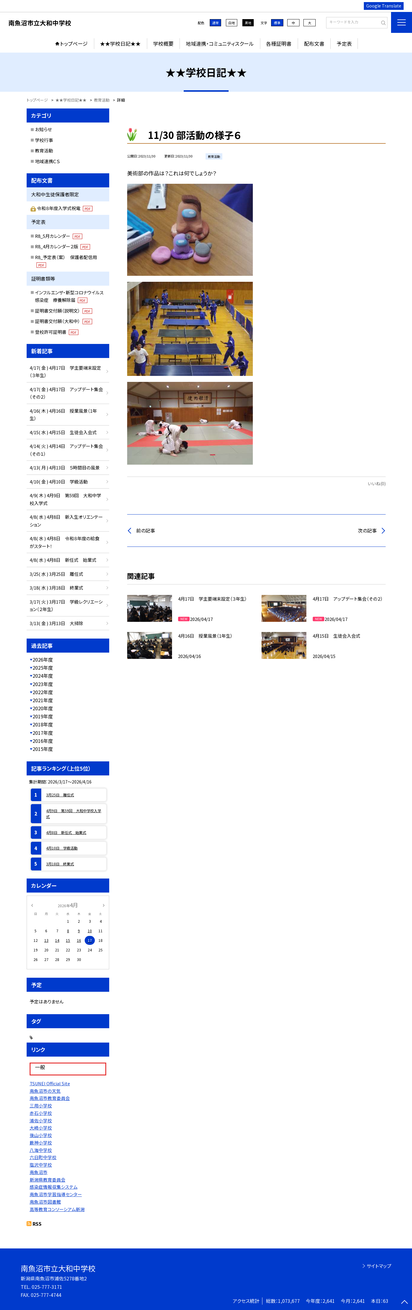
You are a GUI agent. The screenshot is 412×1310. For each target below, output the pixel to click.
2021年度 (43, 700)
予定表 (344, 43)
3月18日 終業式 (60, 863)
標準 (277, 22)
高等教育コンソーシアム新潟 (57, 1209)
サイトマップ (379, 1265)
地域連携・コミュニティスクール (220, 43)
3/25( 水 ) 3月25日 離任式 (56, 574)
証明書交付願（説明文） (63, 310)
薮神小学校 (41, 1142)
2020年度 (43, 708)
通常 (215, 22)
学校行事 (44, 140)
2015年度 (43, 748)
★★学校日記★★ (120, 43)
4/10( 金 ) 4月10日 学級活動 (59, 481)
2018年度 (43, 724)
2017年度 (43, 732)
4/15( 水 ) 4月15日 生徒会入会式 (63, 432)
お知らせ (43, 129)
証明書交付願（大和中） (63, 321)
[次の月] (103, 904)
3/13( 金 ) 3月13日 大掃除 (56, 623)
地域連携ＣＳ (47, 161)
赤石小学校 (41, 1113)
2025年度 (43, 667)
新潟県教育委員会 (48, 1179)
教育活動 (44, 150)
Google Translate (383, 6)
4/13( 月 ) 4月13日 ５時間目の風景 (65, 467)
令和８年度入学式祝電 (64, 208)
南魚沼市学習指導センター (56, 1194)
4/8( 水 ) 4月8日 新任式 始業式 (63, 560)
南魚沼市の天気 (45, 1091)
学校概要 (163, 43)
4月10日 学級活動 (61, 847)
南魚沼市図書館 (45, 1202)
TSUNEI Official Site (50, 1083)
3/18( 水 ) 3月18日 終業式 (56, 587)
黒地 (248, 22)
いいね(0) (377, 483)
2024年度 (43, 675)
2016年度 (43, 740)
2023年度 (43, 684)
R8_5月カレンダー (58, 236)
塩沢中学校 (41, 1164)
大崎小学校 (41, 1127)
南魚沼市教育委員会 (50, 1098)
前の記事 (145, 530)
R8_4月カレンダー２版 (62, 246)
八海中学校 (41, 1150)
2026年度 (43, 659)
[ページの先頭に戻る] (404, 1302)
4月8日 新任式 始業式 (66, 832)
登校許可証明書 (56, 332)
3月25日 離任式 (60, 794)
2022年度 (43, 692)
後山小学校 (41, 1135)
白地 (231, 22)
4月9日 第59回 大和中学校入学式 (73, 813)
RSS (37, 1223)
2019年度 (43, 716)
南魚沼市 (39, 1172)
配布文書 (314, 43)
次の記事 (367, 530)
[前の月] (32, 904)
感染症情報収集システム (53, 1187)
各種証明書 (278, 43)
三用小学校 (41, 1105)
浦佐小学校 (41, 1120)
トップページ (74, 43)
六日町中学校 (43, 1157)
